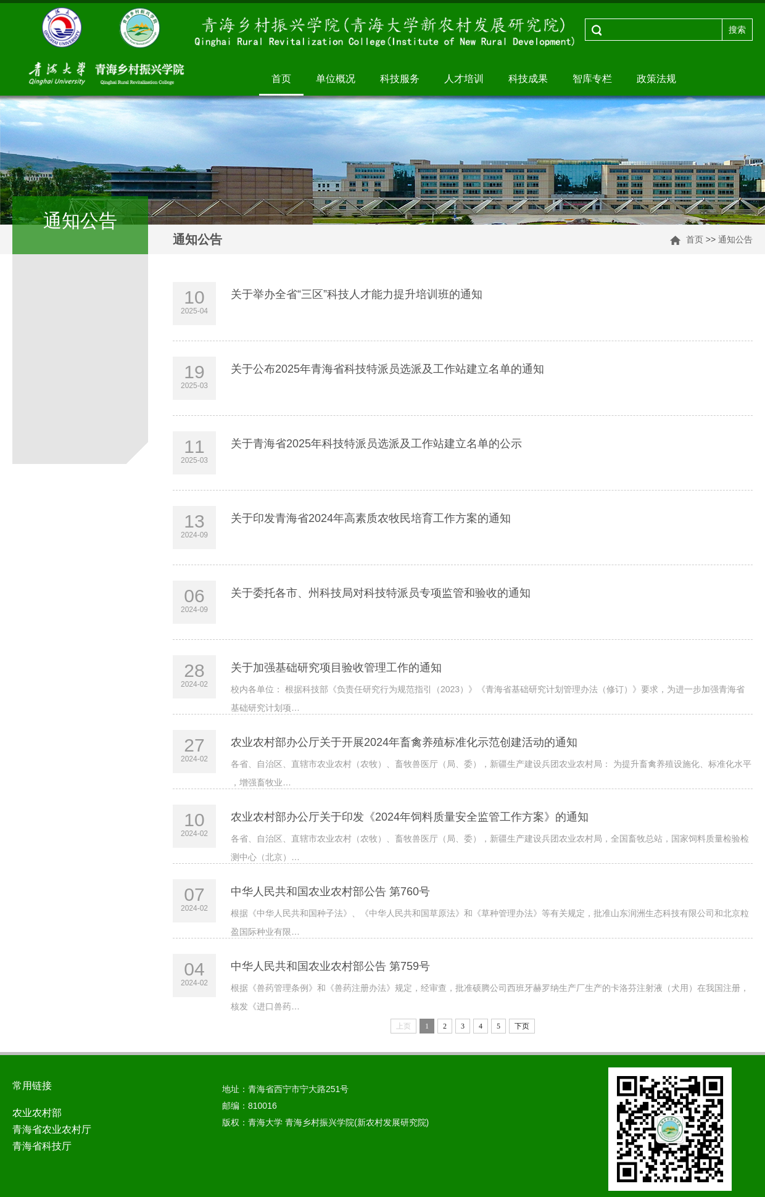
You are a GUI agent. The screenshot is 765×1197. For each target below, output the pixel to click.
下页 (522, 1026)
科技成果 (528, 78)
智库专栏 (592, 78)
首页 (281, 78)
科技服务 (400, 78)
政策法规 (656, 78)
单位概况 (335, 78)
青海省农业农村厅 (51, 1129)
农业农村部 (37, 1113)
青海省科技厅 (42, 1146)
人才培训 (464, 78)
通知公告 (735, 239)
